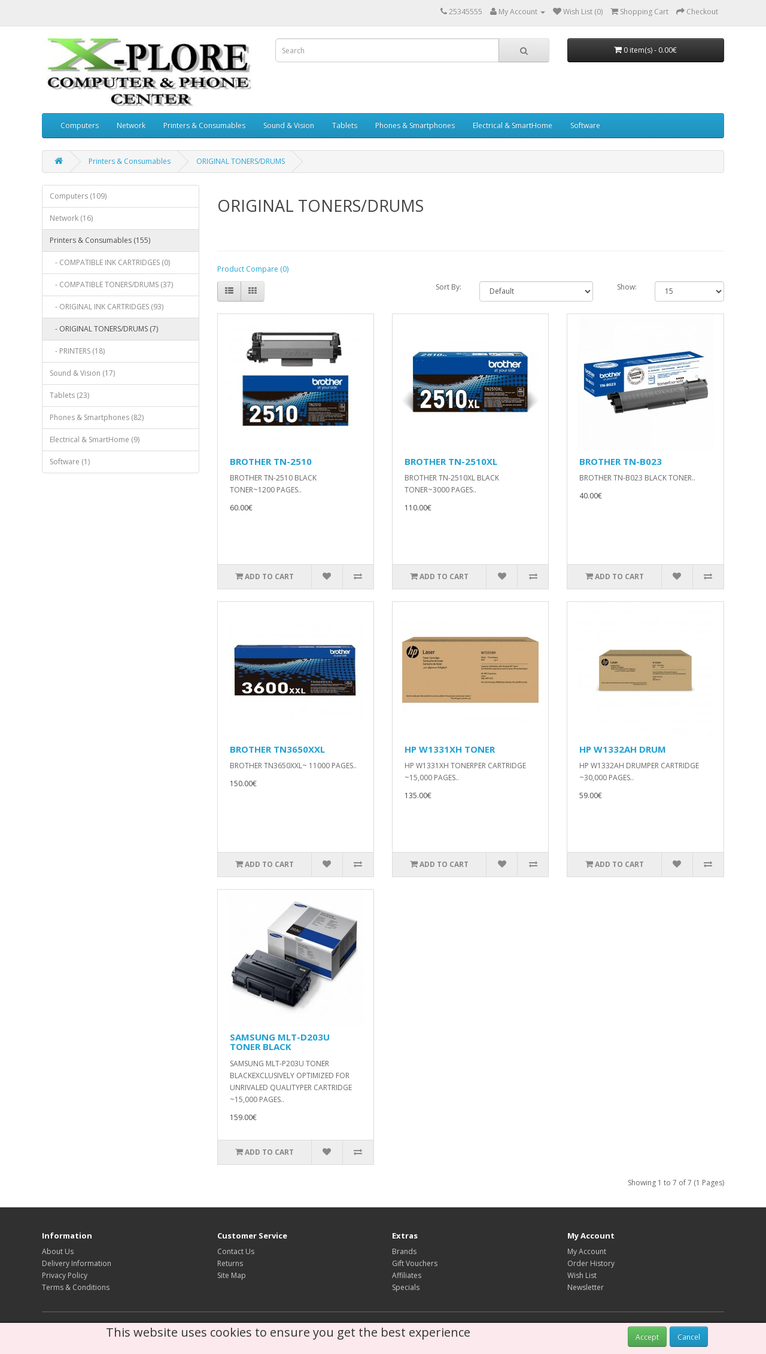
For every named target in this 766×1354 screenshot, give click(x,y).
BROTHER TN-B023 (620, 461)
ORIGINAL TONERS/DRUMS (240, 161)
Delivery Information (76, 1263)
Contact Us (235, 1251)
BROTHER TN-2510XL (451, 461)
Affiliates (406, 1275)
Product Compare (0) (252, 269)
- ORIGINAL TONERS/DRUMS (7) (104, 329)
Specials (406, 1287)
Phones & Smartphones (415, 125)
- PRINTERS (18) (77, 351)
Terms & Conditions (76, 1287)
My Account (586, 1251)
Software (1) (70, 462)
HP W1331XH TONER (450, 749)
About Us (58, 1251)
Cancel (688, 1337)
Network (131, 125)
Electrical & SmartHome (512, 125)
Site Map (231, 1275)
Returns (230, 1263)
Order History (591, 1263)
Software (585, 125)
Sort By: (448, 287)
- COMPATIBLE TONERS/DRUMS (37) (111, 284)
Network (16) (71, 218)
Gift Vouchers (414, 1263)
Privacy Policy (64, 1275)
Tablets (344, 125)
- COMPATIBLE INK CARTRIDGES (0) (110, 262)
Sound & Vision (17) (82, 373)
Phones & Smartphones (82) (97, 417)
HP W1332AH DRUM (622, 749)
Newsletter (585, 1287)
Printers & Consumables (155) (100, 240)
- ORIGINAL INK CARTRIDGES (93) (106, 307)
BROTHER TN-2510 (271, 461)
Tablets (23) (69, 395)
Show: (627, 287)
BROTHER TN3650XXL (277, 749)
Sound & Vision (288, 125)
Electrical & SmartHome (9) (94, 439)
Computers (79, 125)
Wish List (582, 1275)
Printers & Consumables (204, 125)
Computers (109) (78, 196)
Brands (404, 1251)
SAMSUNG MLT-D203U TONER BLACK (280, 1042)
